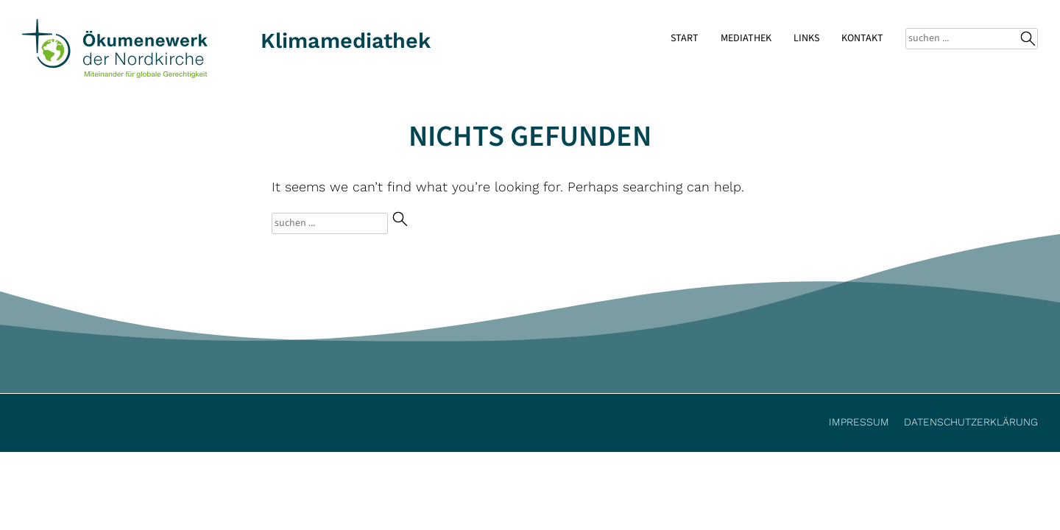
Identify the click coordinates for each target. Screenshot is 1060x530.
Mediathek (746, 38)
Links (806, 38)
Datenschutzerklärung (971, 422)
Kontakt (862, 38)
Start (685, 38)
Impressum (859, 422)
